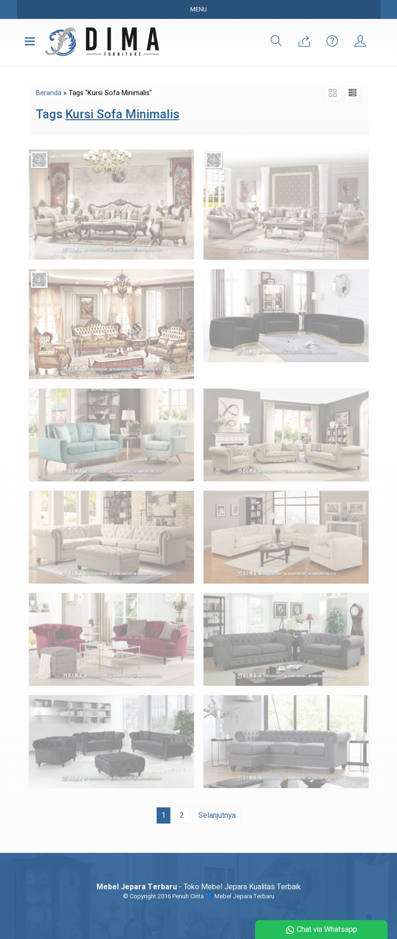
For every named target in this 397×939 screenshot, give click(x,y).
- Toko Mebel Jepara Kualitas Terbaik (199, 887)
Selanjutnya (217, 815)
